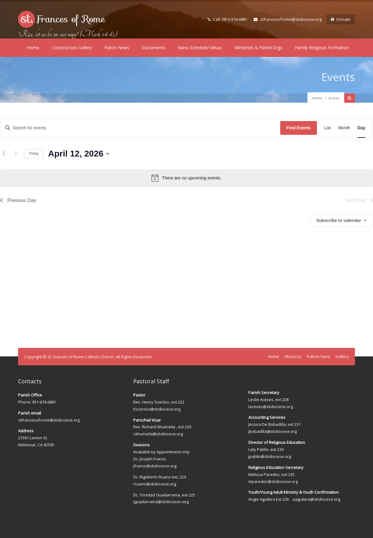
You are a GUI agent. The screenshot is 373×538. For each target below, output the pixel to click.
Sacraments (153, 47)
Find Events (298, 127)
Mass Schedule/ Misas (200, 47)
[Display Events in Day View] (361, 128)
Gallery (342, 356)
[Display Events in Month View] (344, 128)
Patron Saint (318, 356)
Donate (340, 19)
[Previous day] (3, 153)
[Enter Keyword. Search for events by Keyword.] (140, 128)
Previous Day (18, 200)
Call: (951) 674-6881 (227, 19)
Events (338, 76)
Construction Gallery (72, 47)
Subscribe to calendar (338, 220)
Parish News (116, 47)
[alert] (186, 177)
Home (33, 47)
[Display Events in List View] (327, 128)
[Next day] (15, 153)
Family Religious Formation (322, 47)
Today (34, 153)
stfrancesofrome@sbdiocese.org (288, 19)
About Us (292, 356)
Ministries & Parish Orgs (258, 47)
